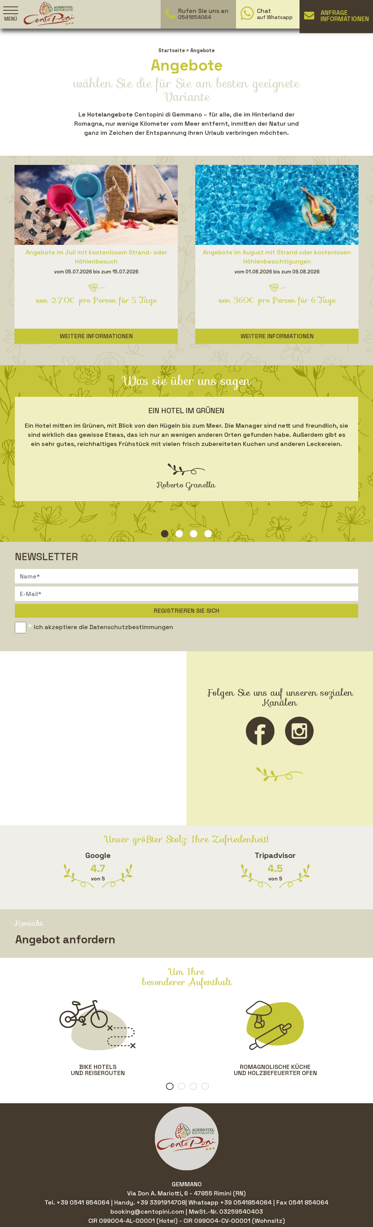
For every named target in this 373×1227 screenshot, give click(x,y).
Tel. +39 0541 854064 (78, 1202)
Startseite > (173, 50)
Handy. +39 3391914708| (151, 1202)
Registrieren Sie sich (186, 611)
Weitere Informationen (96, 336)
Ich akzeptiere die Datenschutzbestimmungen (103, 627)
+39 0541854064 (246, 1202)
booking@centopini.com (148, 1212)
